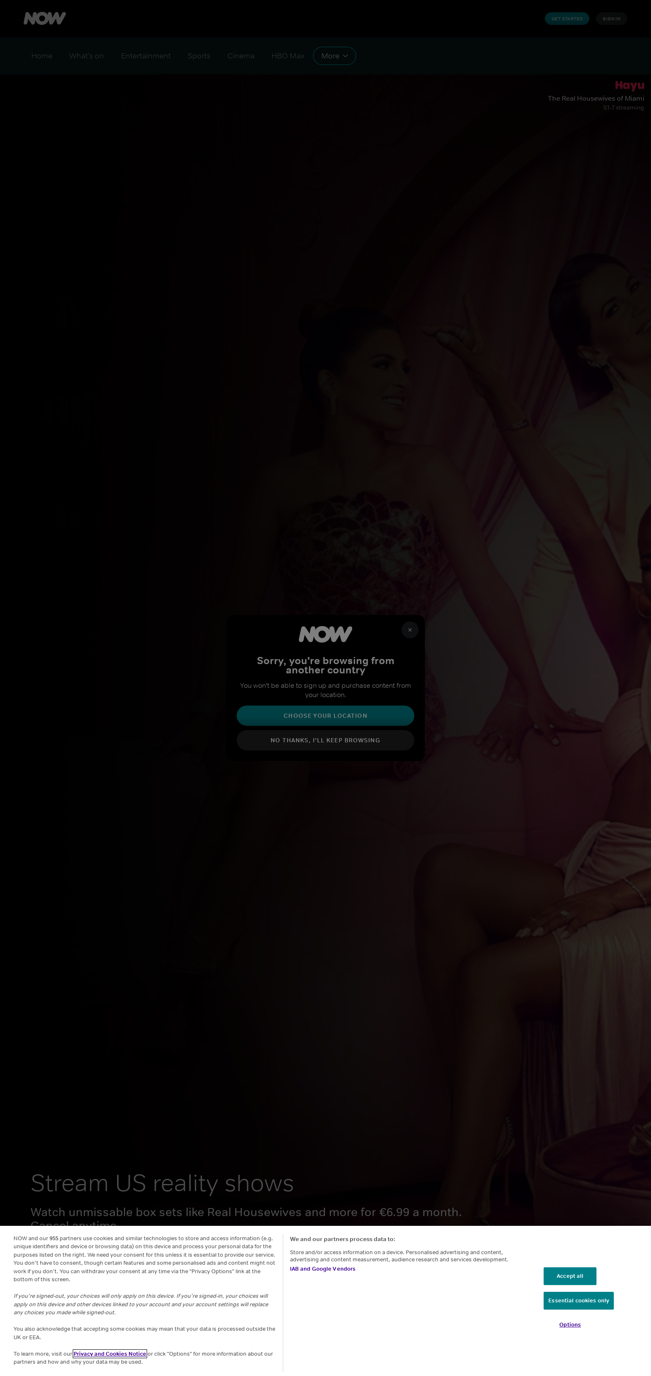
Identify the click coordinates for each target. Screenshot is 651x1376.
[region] (325, 1301)
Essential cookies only (578, 1300)
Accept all (570, 1276)
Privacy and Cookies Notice (110, 1353)
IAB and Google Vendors (323, 1268)
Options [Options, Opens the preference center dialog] (570, 1324)
